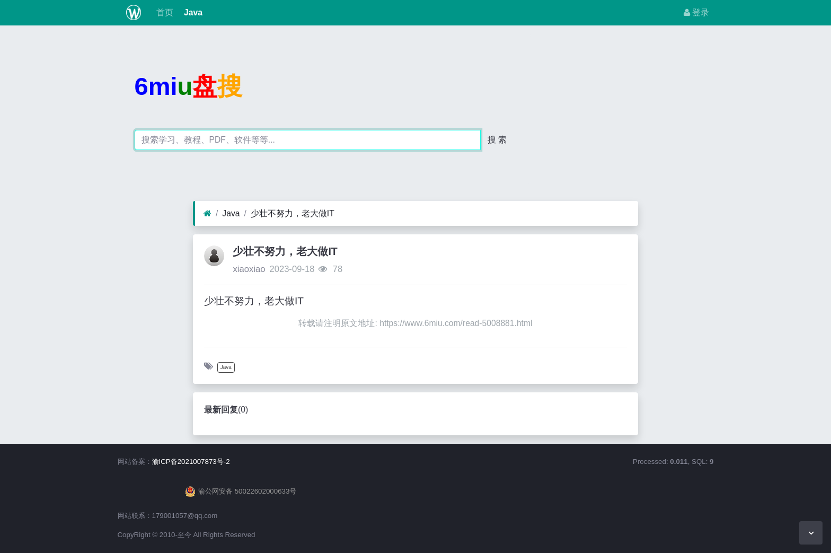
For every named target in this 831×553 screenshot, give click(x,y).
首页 (163, 12)
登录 (696, 12)
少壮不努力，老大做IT (292, 213)
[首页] (207, 213)
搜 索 (497, 139)
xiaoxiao (249, 269)
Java (192, 12)
